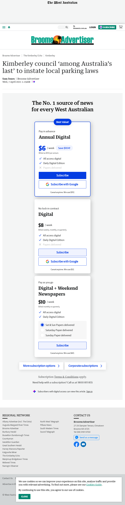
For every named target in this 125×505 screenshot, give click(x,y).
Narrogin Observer (10, 466)
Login (92, 27)
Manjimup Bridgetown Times (15, 459)
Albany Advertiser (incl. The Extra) (17, 421)
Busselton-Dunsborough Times (15, 435)
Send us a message (86, 437)
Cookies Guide (94, 484)
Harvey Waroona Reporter (13, 449)
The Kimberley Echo (32, 55)
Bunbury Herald (9, 432)
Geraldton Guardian (10, 442)
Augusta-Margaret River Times (15, 425)
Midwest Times (8, 462)
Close (24, 496)
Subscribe (107, 27)
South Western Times (49, 428)
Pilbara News (45, 425)
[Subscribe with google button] (62, 261)
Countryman (7, 438)
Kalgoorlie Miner (9, 452)
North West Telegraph (49, 421)
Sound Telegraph (47, 432)
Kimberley (50, 55)
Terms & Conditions (66, 376)
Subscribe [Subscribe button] (62, 252)
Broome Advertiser (11, 55)
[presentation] (42, 325)
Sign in (89, 391)
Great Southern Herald (11, 445)
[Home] (9, 27)
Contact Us (7, 478)
